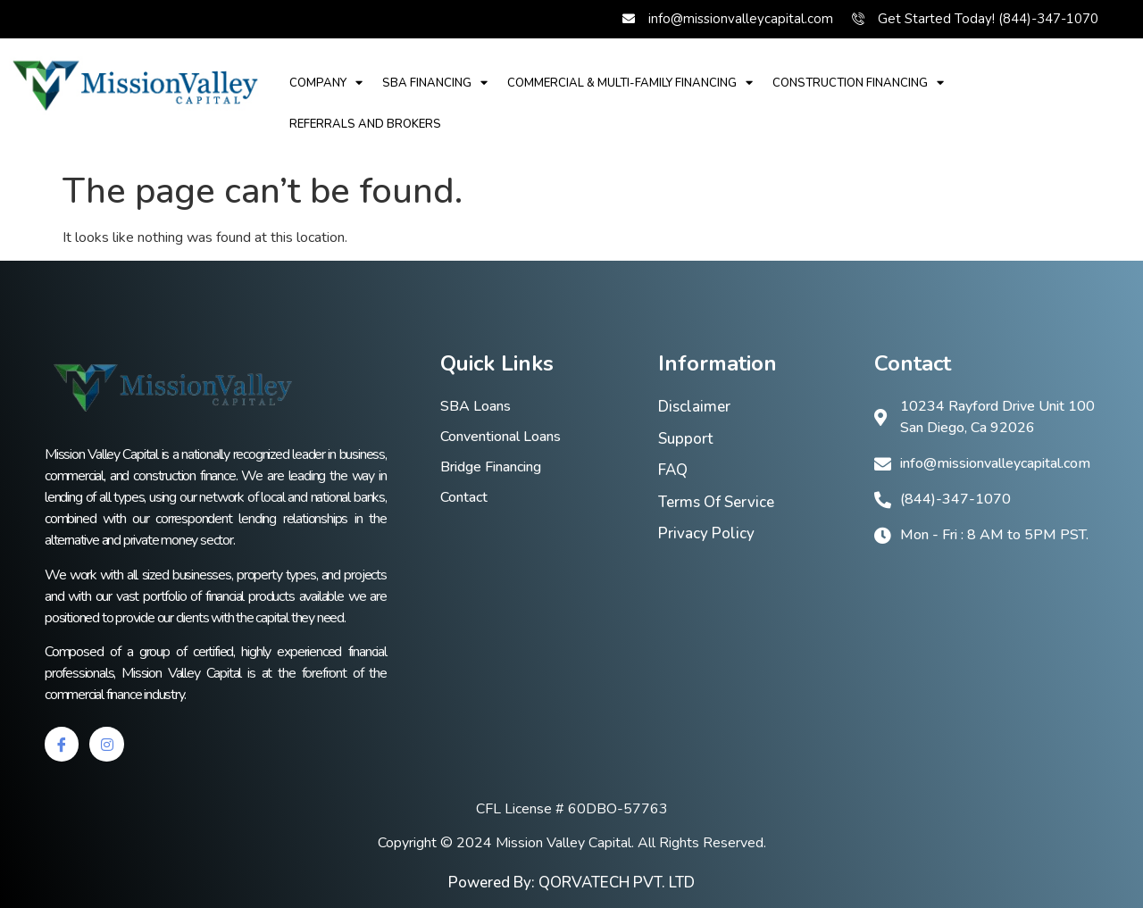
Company (326, 82)
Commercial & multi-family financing (630, 82)
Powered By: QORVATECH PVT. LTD (571, 882)
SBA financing (435, 82)
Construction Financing (858, 82)
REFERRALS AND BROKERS (365, 124)
